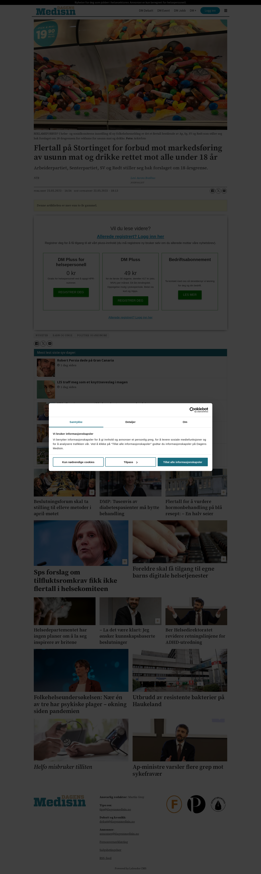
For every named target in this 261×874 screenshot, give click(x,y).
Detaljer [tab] (131, 421)
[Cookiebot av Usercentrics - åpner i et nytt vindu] (192, 410)
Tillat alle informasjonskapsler (182, 462)
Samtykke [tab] (76, 421)
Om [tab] (185, 421)
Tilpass (130, 462)
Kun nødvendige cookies (78, 462)
